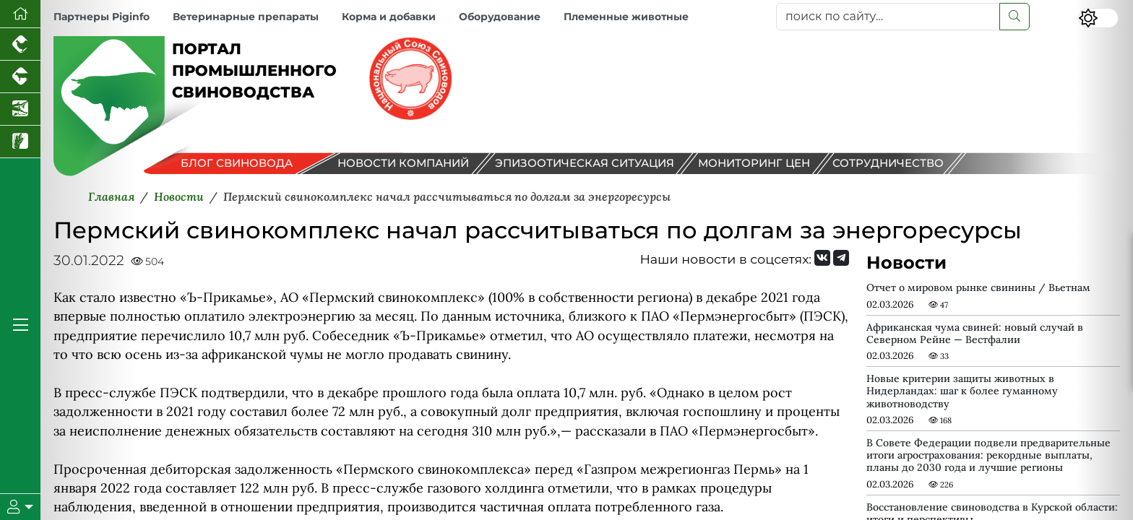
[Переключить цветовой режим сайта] (1098, 18)
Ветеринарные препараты (246, 16)
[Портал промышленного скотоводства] (20, 77)
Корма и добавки (389, 16)
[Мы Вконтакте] (822, 258)
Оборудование (499, 16)
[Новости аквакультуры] (20, 109)
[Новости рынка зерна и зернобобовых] (20, 142)
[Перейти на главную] (20, 14)
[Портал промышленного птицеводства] (20, 44)
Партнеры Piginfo (101, 16)
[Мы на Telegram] (841, 258)
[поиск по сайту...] (888, 16)
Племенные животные (626, 16)
